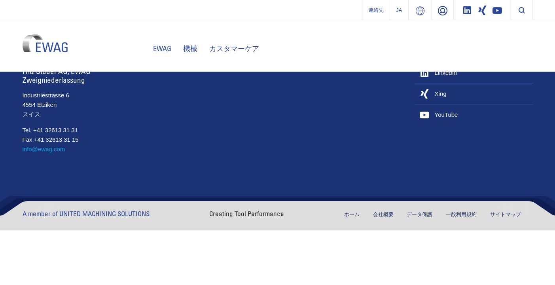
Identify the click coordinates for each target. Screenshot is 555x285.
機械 (190, 48)
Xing (441, 93)
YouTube (446, 114)
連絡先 (376, 10)
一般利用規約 (462, 214)
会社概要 (384, 214)
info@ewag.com (44, 149)
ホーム (352, 214)
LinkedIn (446, 72)
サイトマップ (505, 214)
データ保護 (420, 214)
